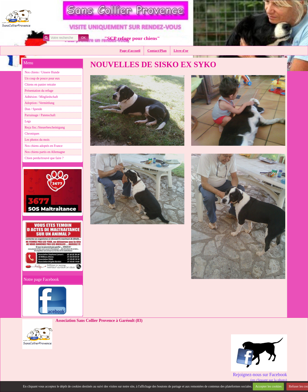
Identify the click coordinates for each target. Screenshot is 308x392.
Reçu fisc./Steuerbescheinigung (45, 127)
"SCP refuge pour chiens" (132, 38)
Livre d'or (181, 50)
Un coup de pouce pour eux (42, 78)
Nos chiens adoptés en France (44, 146)
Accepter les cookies (268, 386)
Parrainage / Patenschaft (40, 115)
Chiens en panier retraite (40, 84)
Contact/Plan (156, 50)
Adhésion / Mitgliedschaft (41, 97)
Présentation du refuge (39, 90)
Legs (28, 121)
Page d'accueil (130, 50)
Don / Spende (33, 109)
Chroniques (32, 133)
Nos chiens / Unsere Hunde (42, 72)
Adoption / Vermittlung (39, 103)
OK (83, 37)
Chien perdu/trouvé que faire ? (44, 158)
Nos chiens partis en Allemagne (45, 152)
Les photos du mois (37, 139)
